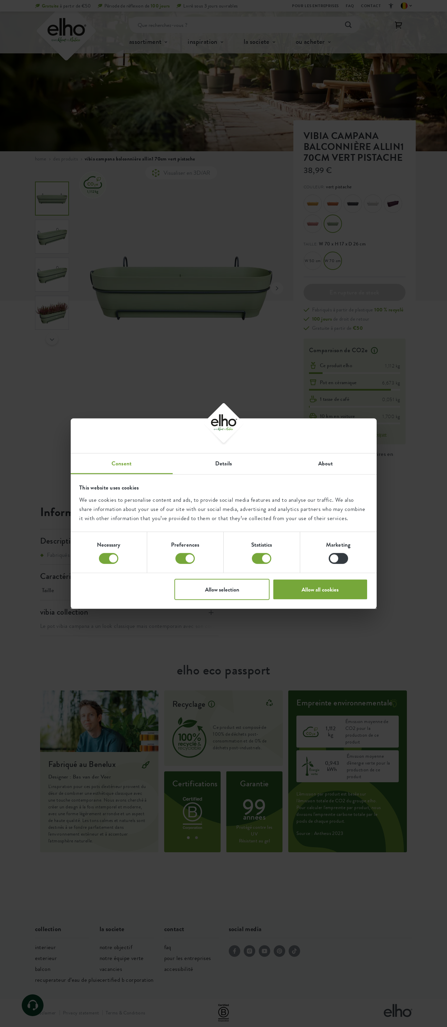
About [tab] (325, 463)
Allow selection (222, 589)
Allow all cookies (320, 589)
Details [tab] (223, 463)
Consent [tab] (121, 463)
